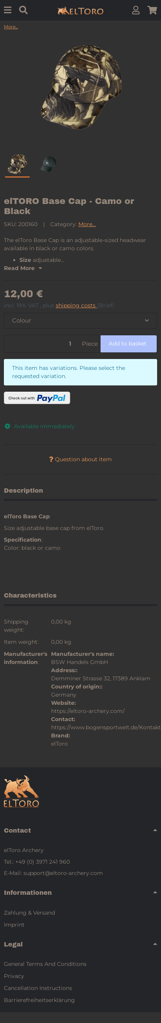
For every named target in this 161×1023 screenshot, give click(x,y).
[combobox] (80, 321)
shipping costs (76, 305)
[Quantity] (41, 344)
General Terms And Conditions (45, 963)
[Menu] (7, 10)
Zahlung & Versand (29, 912)
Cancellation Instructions (38, 988)
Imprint (14, 924)
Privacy (14, 975)
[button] (136, 10)
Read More (23, 268)
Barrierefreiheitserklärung (39, 1000)
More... (87, 224)
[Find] (23, 10)
